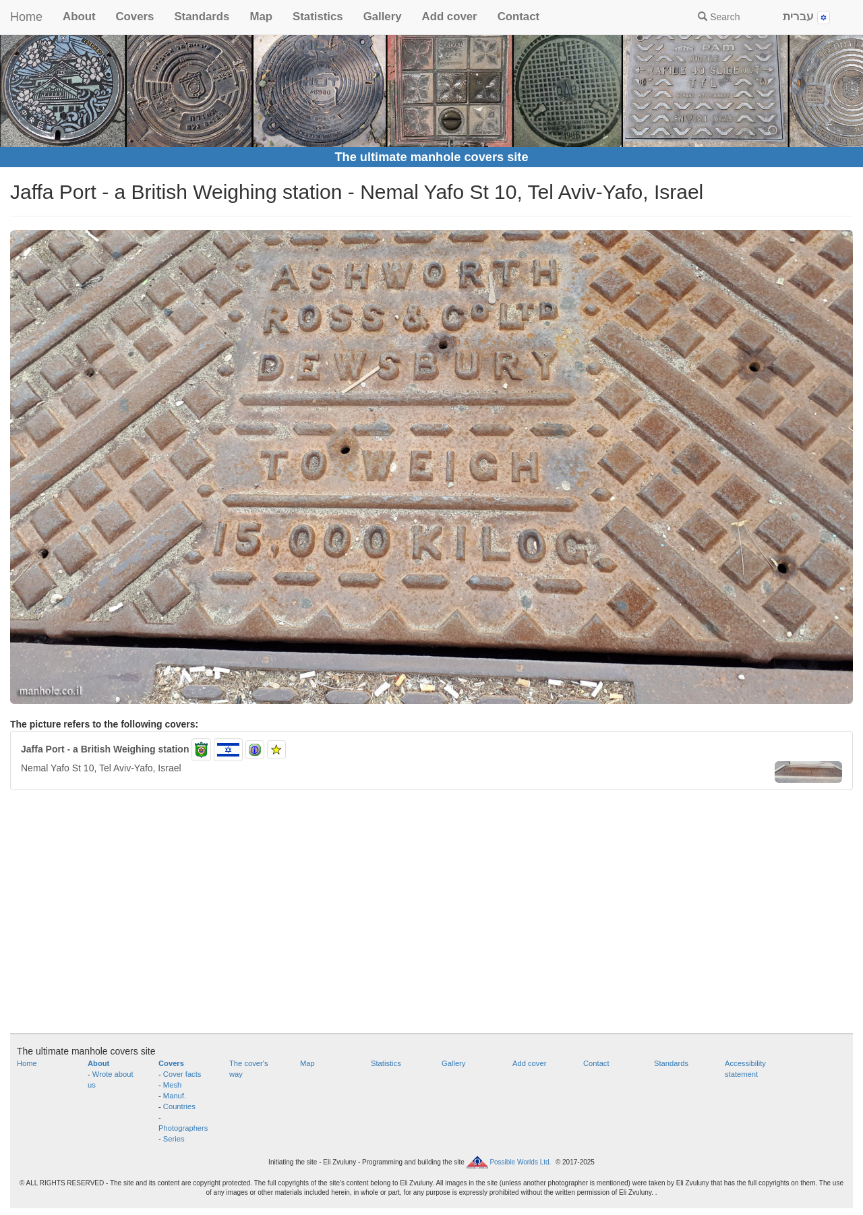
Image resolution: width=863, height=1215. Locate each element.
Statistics (318, 16)
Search (719, 16)
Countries (179, 1106)
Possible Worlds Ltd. (520, 1161)
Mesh (172, 1085)
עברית (806, 17)
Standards (201, 16)
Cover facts (182, 1074)
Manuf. (174, 1096)
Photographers (183, 1128)
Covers (134, 16)
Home (26, 17)
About (79, 16)
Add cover (449, 16)
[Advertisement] (431, 918)
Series (174, 1139)
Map (260, 16)
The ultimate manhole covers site (431, 157)
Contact (518, 16)
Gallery (382, 16)
